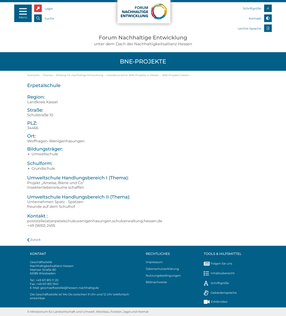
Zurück (35, 239)
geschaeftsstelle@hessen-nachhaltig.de (69, 288)
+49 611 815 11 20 (47, 280)
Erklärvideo (215, 301)
